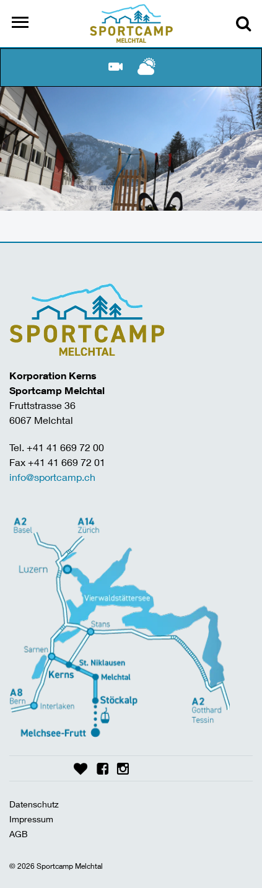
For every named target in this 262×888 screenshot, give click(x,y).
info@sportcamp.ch (52, 477)
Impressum (31, 819)
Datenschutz (34, 804)
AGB (18, 834)
